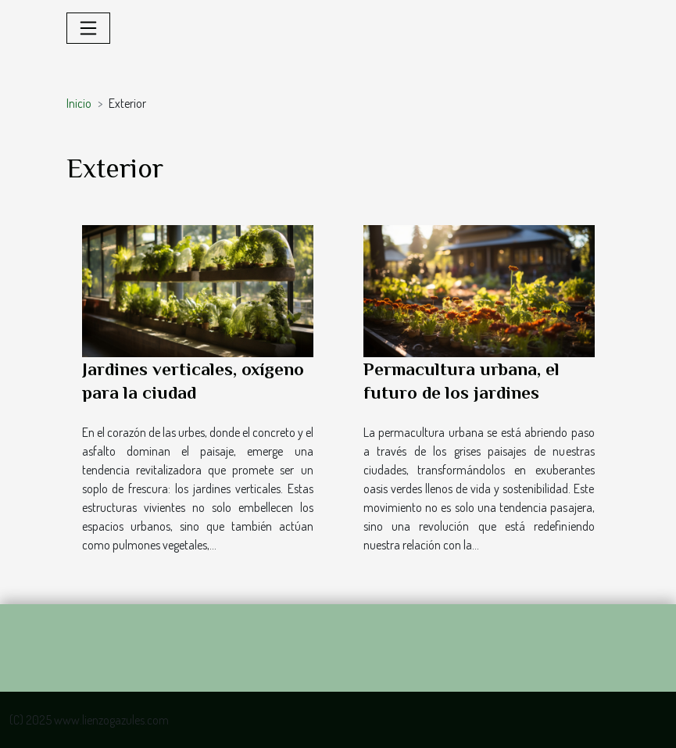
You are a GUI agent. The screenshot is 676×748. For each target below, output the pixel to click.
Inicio (78, 103)
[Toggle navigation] (88, 28)
